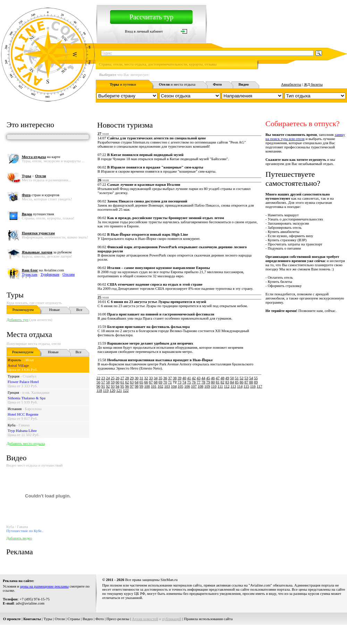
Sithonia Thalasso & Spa (26, 398)
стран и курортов (40, 195)
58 (108, 382)
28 (127, 378)
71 (170, 382)
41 (189, 378)
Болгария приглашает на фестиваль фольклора (148, 326)
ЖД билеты (313, 84)
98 (136, 386)
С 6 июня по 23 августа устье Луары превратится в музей (156, 302)
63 (132, 382)
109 (207, 386)
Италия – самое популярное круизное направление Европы (158, 268)
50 (232, 378)
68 (156, 382)
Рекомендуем (23, 309)
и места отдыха (177, 84)
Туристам (29, 274)
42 (194, 378)
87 (246, 382)
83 (227, 382)
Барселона (33, 409)
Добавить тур (17, 320)
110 (214, 386)
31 (141, 378)
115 (246, 386)
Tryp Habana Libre (22, 430)
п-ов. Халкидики (35, 392)
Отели (60, 619)
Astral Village (18, 365)
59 (113, 382)
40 (184, 378)
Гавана (24, 425)
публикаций (171, 619)
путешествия (38, 214)
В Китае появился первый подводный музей (145, 155)
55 (256, 378)
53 (246, 378)
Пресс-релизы (118, 619)
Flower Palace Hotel (23, 382)
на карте (41, 157)
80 (213, 382)
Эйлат (29, 360)
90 (98, 386)
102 (160, 386)
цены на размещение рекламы (44, 586)
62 (127, 382)
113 (233, 386)
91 (103, 386)
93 (113, 386)
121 (119, 390)
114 (240, 386)
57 (103, 382)
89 (256, 382)
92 (108, 386)
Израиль (14, 360)
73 (179, 382)
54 (251, 378)
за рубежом (46, 252)
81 (218, 382)
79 (208, 382)
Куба (11, 425)
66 (146, 382)
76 (194, 382)
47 (218, 378)
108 (201, 386)
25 (113, 378)
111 (220, 386)
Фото (99, 619)
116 (253, 386)
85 (237, 382)
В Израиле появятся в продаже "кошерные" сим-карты (155, 167)
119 (106, 390)
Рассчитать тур (151, 17)
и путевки (123, 84)
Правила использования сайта (208, 619)
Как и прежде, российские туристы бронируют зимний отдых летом (165, 218)
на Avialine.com (43, 270)
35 (160, 378)
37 (170, 378)
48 (223, 378)
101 (154, 386)
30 (136, 378)
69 (160, 382)
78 (203, 382)
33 (151, 378)
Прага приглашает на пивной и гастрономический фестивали (160, 314)
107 (194, 386)
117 (259, 386)
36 (165, 378)
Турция (13, 376)
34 (156, 378)
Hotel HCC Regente (23, 414)
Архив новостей (145, 619)
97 (132, 386)
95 (122, 386)
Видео (88, 619)
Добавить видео (19, 538)
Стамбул (29, 376)
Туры (15, 294)
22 (98, 378)
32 (146, 378)
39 (179, 378)
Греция (13, 392)
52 (242, 378)
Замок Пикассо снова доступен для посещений (147, 201)
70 (165, 382)
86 (242, 382)
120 (113, 390)
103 (167, 386)
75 (189, 382)
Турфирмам (50, 274)
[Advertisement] (158, 441)
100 (147, 386)
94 (117, 386)
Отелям (68, 274)
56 (98, 382)
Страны (74, 619)
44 (203, 378)
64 (136, 382)
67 (151, 382)
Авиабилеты (291, 84)
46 (213, 378)
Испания (15, 409)
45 (208, 378)
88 (251, 382)
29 (132, 378)
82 (223, 382)
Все (79, 309)
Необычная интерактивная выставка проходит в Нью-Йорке (160, 360)
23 (103, 378)
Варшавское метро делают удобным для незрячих (150, 343)
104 (174, 386)
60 (117, 382)
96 (127, 386)
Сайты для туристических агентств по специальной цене (156, 138)
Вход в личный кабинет (144, 31)
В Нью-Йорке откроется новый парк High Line (147, 234)
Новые (54, 309)
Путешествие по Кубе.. (24, 531)
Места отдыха (29, 334)
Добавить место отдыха (26, 443)
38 (175, 378)
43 (199, 378)
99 (141, 386)
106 (187, 386)
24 (108, 378)
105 (181, 386)
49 (227, 378)
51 (237, 378)
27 (122, 378)
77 (199, 382)
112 (226, 386)
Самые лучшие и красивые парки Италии (143, 184)
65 (141, 382)
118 (99, 390)
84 (232, 382)
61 (122, 382)
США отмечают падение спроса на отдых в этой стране (155, 284)
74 (184, 382)
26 (117, 378)
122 (126, 390)
